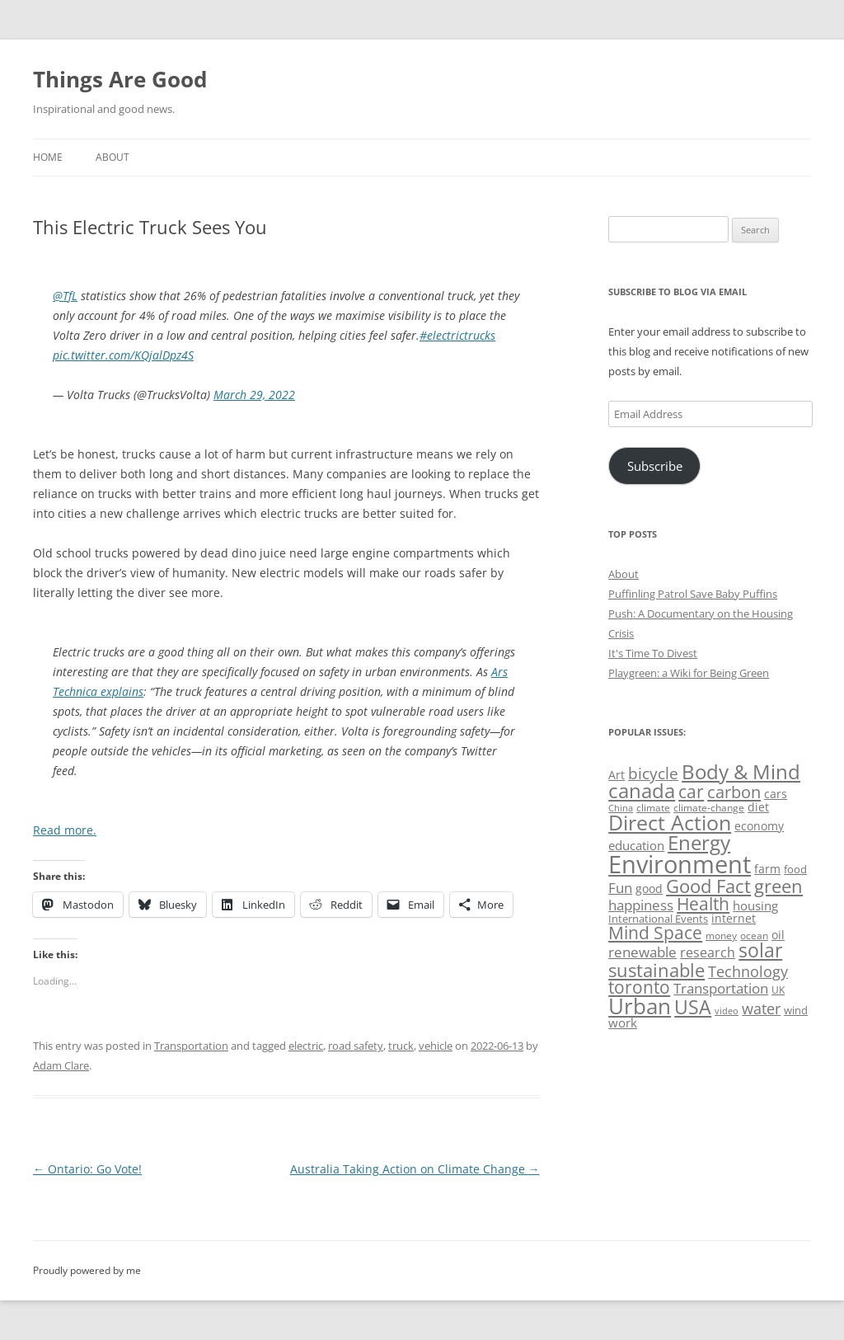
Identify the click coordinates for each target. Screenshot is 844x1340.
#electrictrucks (457, 335)
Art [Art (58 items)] (616, 775)
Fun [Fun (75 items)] (620, 887)
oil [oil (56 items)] (778, 935)
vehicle (435, 1045)
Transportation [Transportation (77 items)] (720, 988)
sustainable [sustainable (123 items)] (656, 969)
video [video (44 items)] (726, 1010)
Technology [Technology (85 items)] (748, 971)
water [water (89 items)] (761, 1008)
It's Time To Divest (652, 653)
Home (48, 157)
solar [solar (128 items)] (760, 950)
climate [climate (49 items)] (653, 808)
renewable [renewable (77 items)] (642, 952)
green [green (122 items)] (778, 885)
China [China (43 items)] (620, 808)
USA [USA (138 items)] (692, 1007)
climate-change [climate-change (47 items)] (708, 808)
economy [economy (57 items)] (759, 826)
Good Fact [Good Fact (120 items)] (708, 886)
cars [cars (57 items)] (775, 794)
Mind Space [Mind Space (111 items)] (655, 932)
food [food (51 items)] (795, 869)
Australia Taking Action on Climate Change (415, 1169)
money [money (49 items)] (721, 936)
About (112, 157)
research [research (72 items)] (707, 952)
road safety (355, 1045)
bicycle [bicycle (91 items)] (653, 773)
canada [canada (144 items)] (641, 791)
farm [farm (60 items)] (767, 869)
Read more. (64, 830)
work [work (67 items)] (622, 1022)
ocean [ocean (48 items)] (754, 935)
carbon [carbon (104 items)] (734, 791)
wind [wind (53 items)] (796, 1010)
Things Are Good (120, 79)
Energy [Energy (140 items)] (699, 843)
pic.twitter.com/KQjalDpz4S (123, 355)
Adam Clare (61, 1065)
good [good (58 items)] (649, 888)
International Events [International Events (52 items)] (658, 918)
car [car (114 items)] (691, 791)
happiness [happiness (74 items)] (640, 905)
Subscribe (654, 466)
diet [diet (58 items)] (758, 807)
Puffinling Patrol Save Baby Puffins (692, 593)
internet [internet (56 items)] (733, 918)
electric (305, 1045)
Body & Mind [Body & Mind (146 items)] (741, 771)
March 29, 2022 (254, 394)
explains (120, 691)
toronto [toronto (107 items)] (639, 987)
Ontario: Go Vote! (87, 1169)
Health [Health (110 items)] (703, 903)
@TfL (65, 295)
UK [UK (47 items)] (778, 990)
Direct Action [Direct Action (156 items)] (669, 822)
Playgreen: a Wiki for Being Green (688, 672)
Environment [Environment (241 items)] (679, 864)
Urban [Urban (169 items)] (639, 1006)
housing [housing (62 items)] (755, 905)
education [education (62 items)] (636, 845)
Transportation (191, 1045)
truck (401, 1045)
